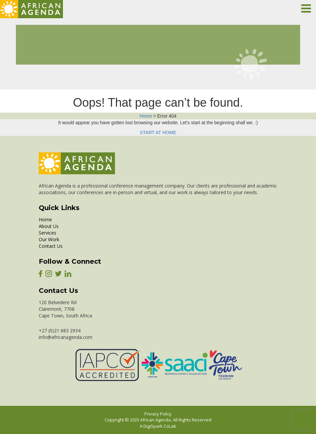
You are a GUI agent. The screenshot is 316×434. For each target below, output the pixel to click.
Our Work (49, 239)
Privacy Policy (158, 414)
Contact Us (51, 246)
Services (47, 233)
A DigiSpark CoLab (158, 426)
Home (145, 116)
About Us (49, 226)
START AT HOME (158, 132)
